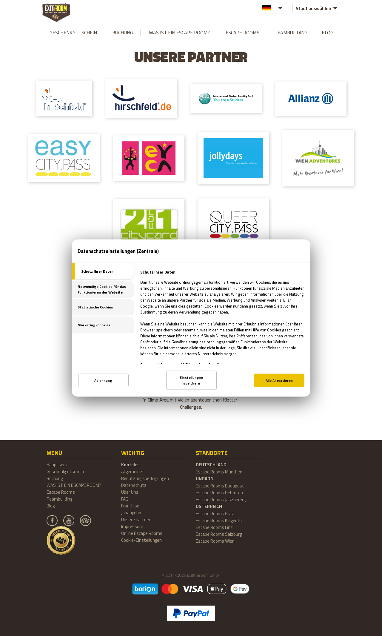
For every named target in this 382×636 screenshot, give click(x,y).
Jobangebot (132, 512)
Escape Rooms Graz (215, 513)
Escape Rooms (242, 32)
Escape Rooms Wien (215, 541)
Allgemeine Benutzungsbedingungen (145, 475)
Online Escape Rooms (141, 533)
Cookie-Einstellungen (141, 540)
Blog (327, 32)
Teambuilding (291, 32)
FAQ (125, 498)
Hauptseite (58, 464)
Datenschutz (134, 485)
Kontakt (129, 464)
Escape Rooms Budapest (220, 485)
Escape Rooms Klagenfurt (220, 520)
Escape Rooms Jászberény (221, 499)
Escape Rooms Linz (214, 527)
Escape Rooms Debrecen (219, 492)
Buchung (122, 32)
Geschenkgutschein (73, 32)
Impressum (132, 526)
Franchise (130, 505)
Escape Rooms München (219, 471)
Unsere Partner (135, 519)
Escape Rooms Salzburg (219, 534)
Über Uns (129, 492)
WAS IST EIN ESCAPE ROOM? (179, 32)
